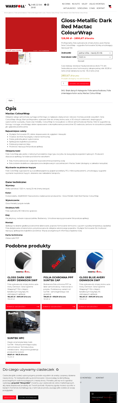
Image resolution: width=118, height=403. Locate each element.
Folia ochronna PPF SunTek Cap (58, 279)
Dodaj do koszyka (79, 84)
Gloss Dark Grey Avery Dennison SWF (22, 279)
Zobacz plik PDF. (12, 238)
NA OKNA (66, 4)
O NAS (92, 8)
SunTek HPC (15, 338)
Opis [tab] (10, 100)
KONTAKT (101, 8)
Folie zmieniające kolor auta (36, 13)
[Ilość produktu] (64, 84)
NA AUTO (76, 4)
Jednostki (66, 53)
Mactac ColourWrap (52, 13)
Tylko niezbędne (28, 397)
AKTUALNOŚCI (69, 8)
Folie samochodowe (21, 13)
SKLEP (84, 4)
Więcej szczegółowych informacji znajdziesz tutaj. (62, 231)
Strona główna (8, 13)
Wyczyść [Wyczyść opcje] (81, 61)
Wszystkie (9, 397)
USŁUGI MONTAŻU (97, 4)
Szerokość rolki (68, 57)
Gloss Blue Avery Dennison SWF (92, 279)
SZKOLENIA (82, 8)
